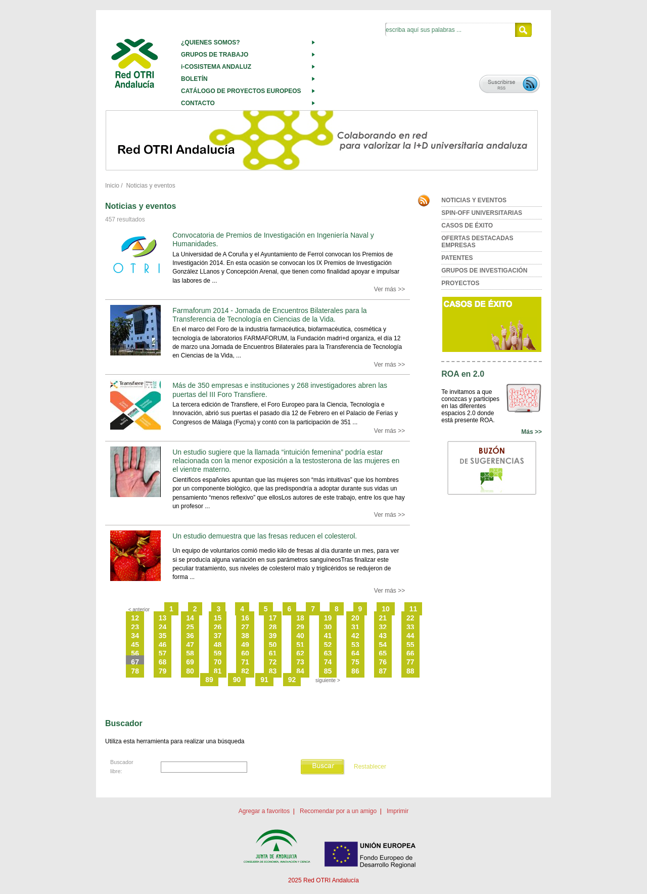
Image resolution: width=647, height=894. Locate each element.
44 (410, 636)
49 (245, 645)
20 (355, 618)
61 (273, 653)
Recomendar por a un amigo (338, 811)
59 (218, 653)
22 (410, 618)
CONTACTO (198, 103)
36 (190, 636)
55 (410, 645)
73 (300, 662)
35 (163, 636)
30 (328, 627)
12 (135, 618)
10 (386, 609)
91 (264, 680)
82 (245, 671)
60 (245, 653)
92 (292, 680)
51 (300, 645)
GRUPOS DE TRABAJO (214, 54)
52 (328, 645)
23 (135, 627)
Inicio (112, 185)
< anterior (139, 609)
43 (383, 636)
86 (355, 671)
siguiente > (327, 680)
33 (410, 627)
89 (209, 680)
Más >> (531, 431)
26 (218, 627)
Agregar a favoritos (264, 811)
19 (328, 618)
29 (300, 627)
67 (135, 662)
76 (383, 662)
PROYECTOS (460, 283)
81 (218, 671)
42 (355, 636)
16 (245, 618)
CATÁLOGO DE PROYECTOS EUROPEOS (241, 91)
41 (328, 636)
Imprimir (397, 811)
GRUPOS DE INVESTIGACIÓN (484, 270)
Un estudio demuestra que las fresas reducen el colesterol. (264, 536)
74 (328, 662)
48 (218, 645)
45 (135, 645)
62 (300, 653)
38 (245, 636)
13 (163, 618)
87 (383, 671)
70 (218, 662)
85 (328, 671)
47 (190, 645)
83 (273, 671)
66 (410, 653)
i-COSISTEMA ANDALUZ (216, 66)
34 (135, 636)
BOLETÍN (194, 78)
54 (383, 645)
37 (218, 636)
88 (410, 671)
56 (135, 653)
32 (383, 627)
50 (273, 645)
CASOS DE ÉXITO (467, 225)
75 (355, 662)
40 (300, 636)
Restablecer (370, 766)
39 (273, 636)
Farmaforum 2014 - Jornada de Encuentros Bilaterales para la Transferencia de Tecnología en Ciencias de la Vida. (269, 314)
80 (190, 671)
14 (190, 618)
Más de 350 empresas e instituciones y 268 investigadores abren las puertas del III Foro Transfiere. (279, 389)
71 (245, 662)
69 (190, 662)
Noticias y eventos (150, 185)
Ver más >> (389, 289)
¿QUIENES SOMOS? (210, 42)
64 (355, 653)
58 (190, 653)
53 (355, 645)
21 (383, 618)
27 (245, 627)
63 (328, 653)
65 (383, 653)
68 (163, 662)
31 (355, 627)
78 (135, 671)
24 (163, 627)
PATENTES (457, 257)
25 (190, 627)
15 (218, 618)
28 (273, 627)
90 (237, 680)
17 (273, 618)
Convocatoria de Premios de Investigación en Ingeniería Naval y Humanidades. (273, 239)
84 (300, 671)
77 (410, 662)
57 (163, 653)
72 (273, 662)
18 (300, 618)
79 (163, 671)
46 (163, 645)
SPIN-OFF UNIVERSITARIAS (481, 212)
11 (413, 609)
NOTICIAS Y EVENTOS (473, 200)
